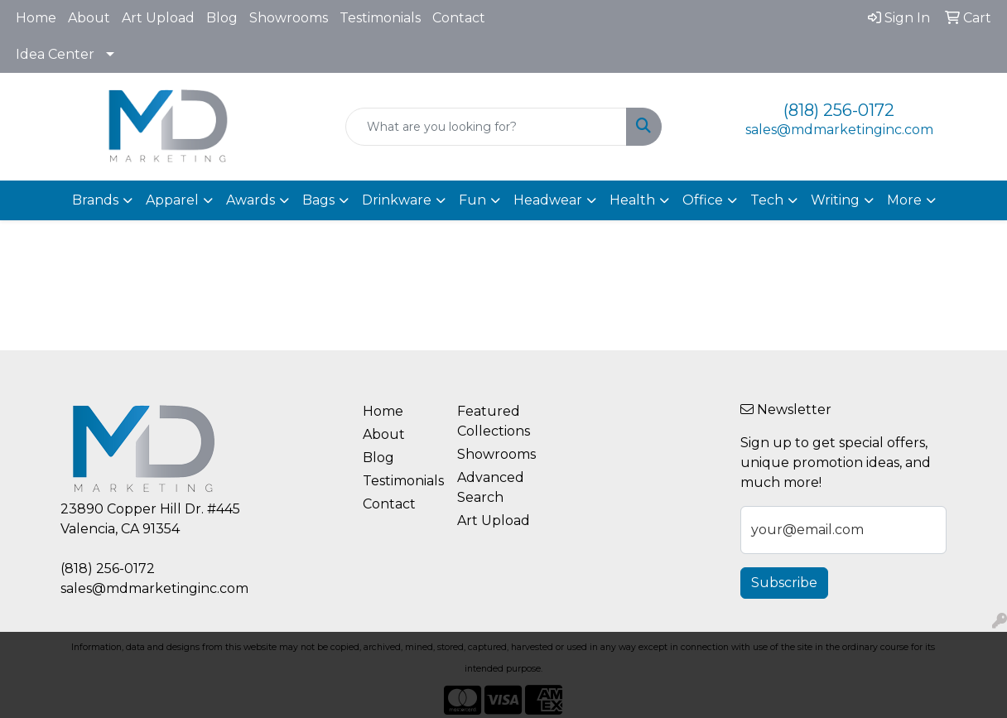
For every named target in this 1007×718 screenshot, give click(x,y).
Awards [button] (250, 200)
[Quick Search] (485, 127)
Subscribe (784, 582)
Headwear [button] (547, 200)
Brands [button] (95, 200)
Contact (458, 18)
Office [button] (702, 200)
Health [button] (632, 200)
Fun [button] (472, 200)
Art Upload (158, 18)
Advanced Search (490, 487)
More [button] (904, 200)
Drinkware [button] (396, 200)
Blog (222, 18)
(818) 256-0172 (838, 110)
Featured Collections (493, 421)
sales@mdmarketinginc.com (839, 129)
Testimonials (380, 18)
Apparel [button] (172, 200)
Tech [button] (766, 200)
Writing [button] (835, 200)
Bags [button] (318, 200)
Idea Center (55, 54)
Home (36, 18)
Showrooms (288, 18)
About (89, 18)
